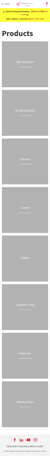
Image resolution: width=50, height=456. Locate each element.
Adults (37, 11)
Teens (37, 19)
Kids (42, 19)
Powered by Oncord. (39, 451)
